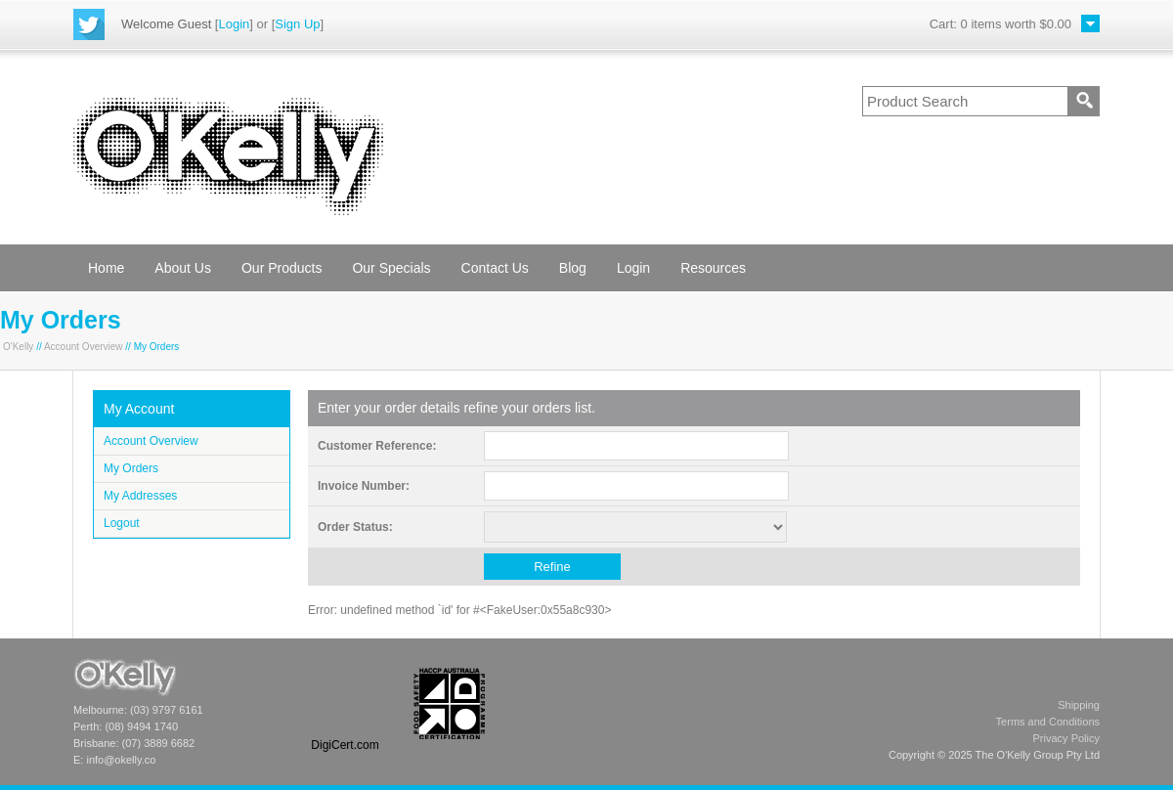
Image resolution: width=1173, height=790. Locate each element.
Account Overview (83, 346)
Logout (122, 523)
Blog (572, 268)
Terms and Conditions (1048, 721)
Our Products (281, 268)
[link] (345, 703)
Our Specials (391, 268)
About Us (182, 268)
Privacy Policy (1066, 738)
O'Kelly (18, 346)
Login (233, 24)
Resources (713, 268)
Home (106, 268)
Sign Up (297, 24)
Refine (552, 566)
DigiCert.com (344, 745)
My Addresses (140, 496)
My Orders (131, 468)
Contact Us (495, 268)
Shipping (1079, 705)
